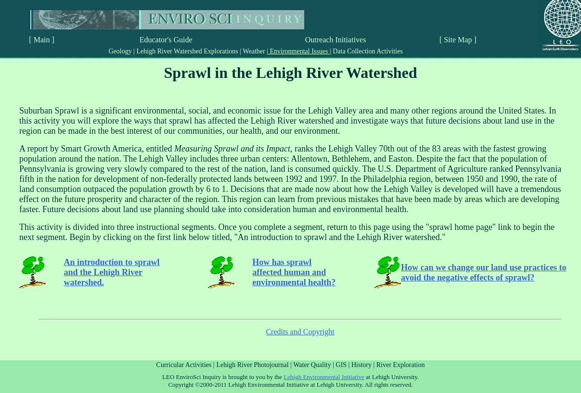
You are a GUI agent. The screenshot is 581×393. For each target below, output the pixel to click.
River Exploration (400, 364)
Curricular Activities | (185, 364)
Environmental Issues (299, 51)
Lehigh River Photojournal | (255, 364)
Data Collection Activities (367, 51)
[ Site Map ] (458, 40)
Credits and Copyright (300, 332)
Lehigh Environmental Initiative (324, 376)
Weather (254, 51)
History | (363, 364)
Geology (120, 51)
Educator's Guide (166, 40)
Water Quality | (314, 364)
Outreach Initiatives (335, 40)
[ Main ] (41, 40)
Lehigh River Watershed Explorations (187, 51)
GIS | (343, 364)
